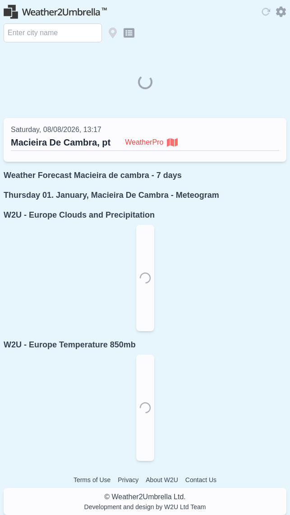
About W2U (162, 479)
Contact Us (200, 479)
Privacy (128, 479)
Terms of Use (92, 479)
